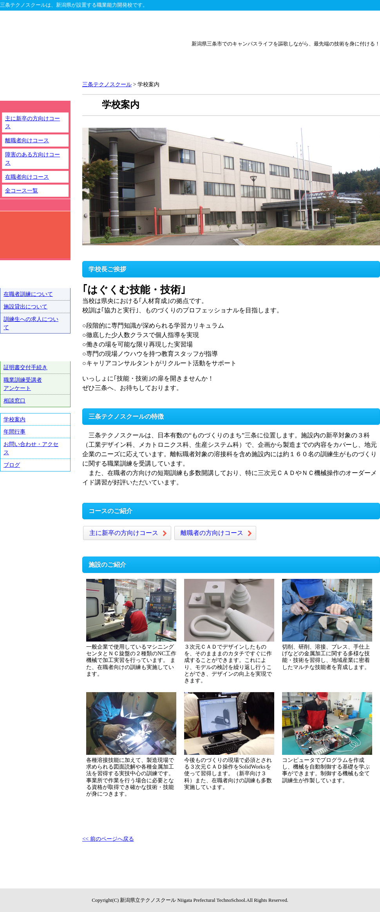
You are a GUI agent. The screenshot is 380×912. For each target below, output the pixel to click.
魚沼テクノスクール (342, 24)
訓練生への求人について (31, 323)
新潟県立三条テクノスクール (88, 59)
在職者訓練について (28, 294)
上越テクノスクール (190, 24)
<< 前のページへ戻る (108, 839)
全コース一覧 (21, 190)
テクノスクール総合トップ (38, 24)
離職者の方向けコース (212, 532)
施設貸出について (25, 306)
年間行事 (14, 431)
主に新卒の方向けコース (123, 532)
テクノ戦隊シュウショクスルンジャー (35, 504)
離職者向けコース (27, 140)
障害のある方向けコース (32, 158)
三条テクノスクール (266, 24)
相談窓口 (14, 400)
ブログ (12, 465)
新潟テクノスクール (114, 24)
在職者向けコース (27, 177)
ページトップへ (347, 885)
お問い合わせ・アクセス (31, 448)
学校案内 (14, 419)
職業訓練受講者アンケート (23, 384)
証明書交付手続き (25, 367)
